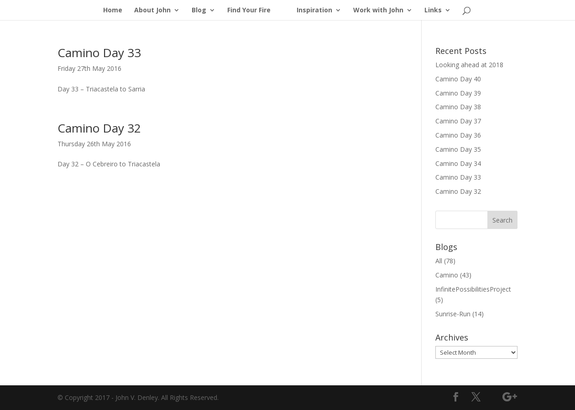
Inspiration (314, 10)
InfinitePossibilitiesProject (473, 289)
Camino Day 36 (458, 135)
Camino (446, 275)
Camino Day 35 (458, 149)
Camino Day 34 (458, 163)
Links (433, 10)
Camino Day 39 (458, 93)
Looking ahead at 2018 (469, 64)
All (438, 260)
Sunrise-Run (452, 313)
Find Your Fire (249, 10)
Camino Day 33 (99, 52)
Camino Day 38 (458, 106)
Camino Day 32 (99, 128)
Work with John (378, 10)
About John (152, 10)
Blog (199, 10)
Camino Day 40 (458, 79)
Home (112, 10)
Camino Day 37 (458, 121)
